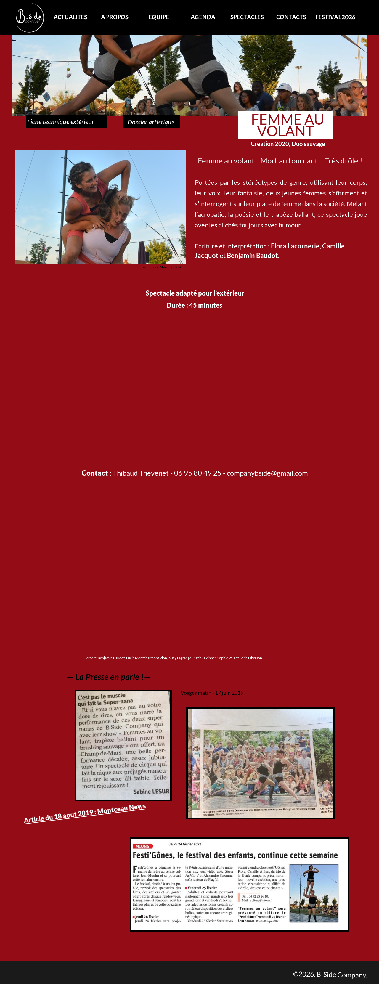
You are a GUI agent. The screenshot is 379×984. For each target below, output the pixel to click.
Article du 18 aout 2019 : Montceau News (84, 813)
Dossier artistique (152, 122)
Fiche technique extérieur (66, 122)
